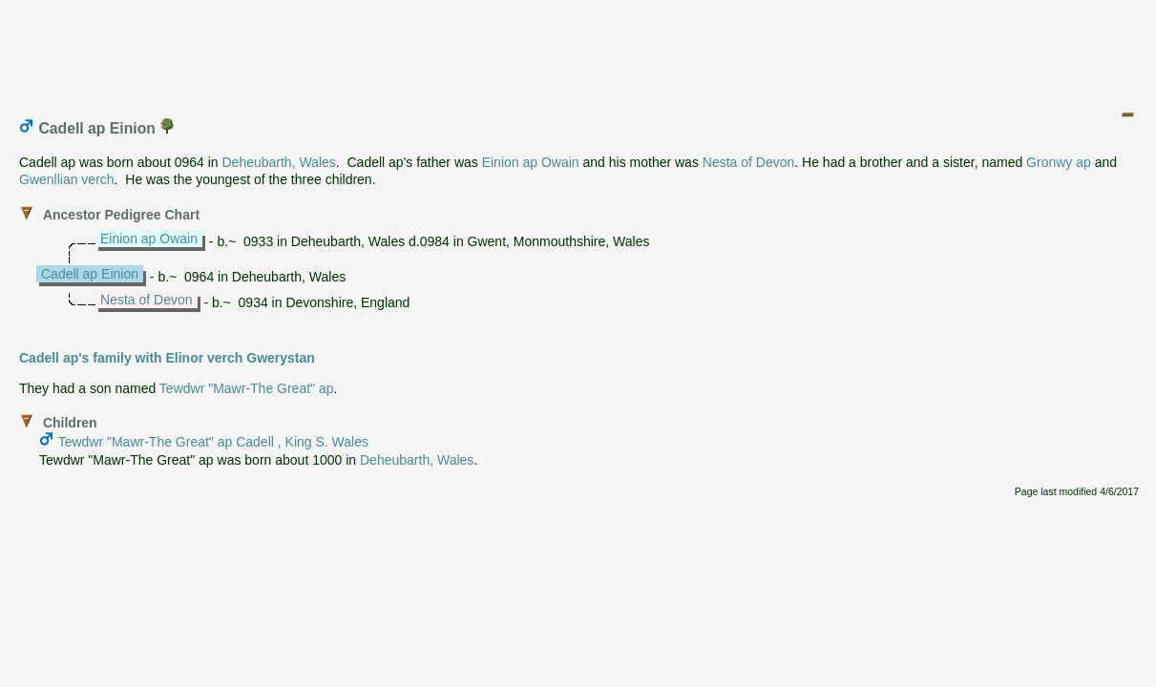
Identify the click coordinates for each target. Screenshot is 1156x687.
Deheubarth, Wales (278, 162)
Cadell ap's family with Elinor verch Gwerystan (167, 357)
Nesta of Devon (749, 162)
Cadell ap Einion (89, 273)
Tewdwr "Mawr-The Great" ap (246, 388)
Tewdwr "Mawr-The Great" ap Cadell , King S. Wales (213, 441)
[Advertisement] (579, 51)
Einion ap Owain (530, 162)
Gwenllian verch (67, 179)
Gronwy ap (1058, 162)
